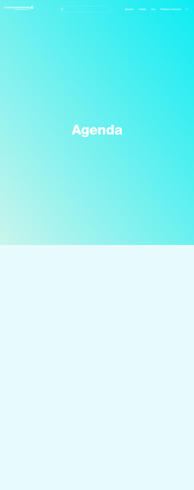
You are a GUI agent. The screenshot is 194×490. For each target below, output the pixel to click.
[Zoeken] (85, 9)
